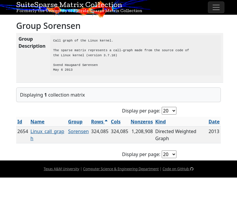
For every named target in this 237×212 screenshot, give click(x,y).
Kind (160, 121)
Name (38, 121)
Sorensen (78, 131)
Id (19, 121)
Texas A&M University (61, 168)
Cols (116, 121)
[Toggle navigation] (216, 7)
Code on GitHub (178, 168)
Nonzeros (142, 121)
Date (214, 121)
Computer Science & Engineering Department (120, 168)
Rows (99, 121)
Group (75, 121)
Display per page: (141, 110)
